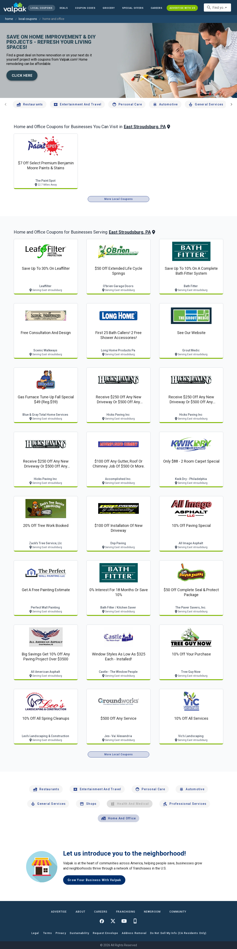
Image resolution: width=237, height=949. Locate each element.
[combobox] (217, 7)
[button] (132, 8)
